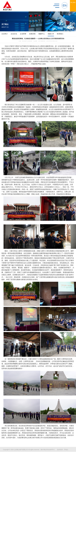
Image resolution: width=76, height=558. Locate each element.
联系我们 (60, 34)
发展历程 (32, 34)
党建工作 (51, 34)
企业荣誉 (23, 34)
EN (65, 5)
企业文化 (14, 34)
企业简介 (4, 34)
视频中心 (41, 34)
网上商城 (73, 2)
